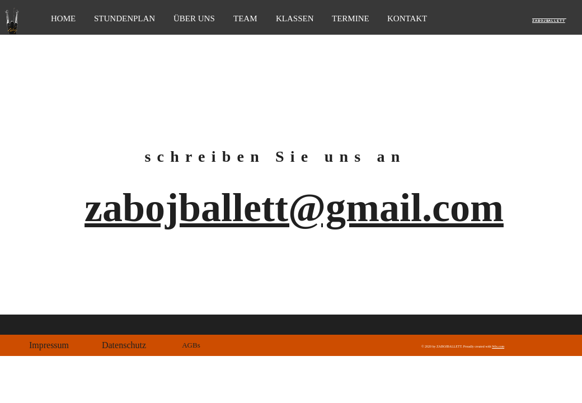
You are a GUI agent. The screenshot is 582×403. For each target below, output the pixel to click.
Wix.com (498, 346)
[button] (49, 345)
